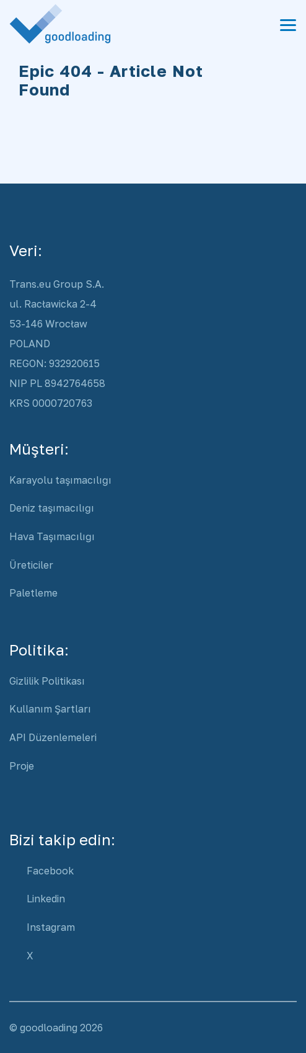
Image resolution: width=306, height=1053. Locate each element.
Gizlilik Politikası (47, 681)
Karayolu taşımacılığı (60, 480)
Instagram (51, 927)
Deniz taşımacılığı (51, 508)
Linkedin (46, 898)
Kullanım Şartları (50, 709)
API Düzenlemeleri (53, 737)
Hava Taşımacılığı (52, 536)
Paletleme (33, 593)
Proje (21, 766)
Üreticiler (31, 565)
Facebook (50, 870)
